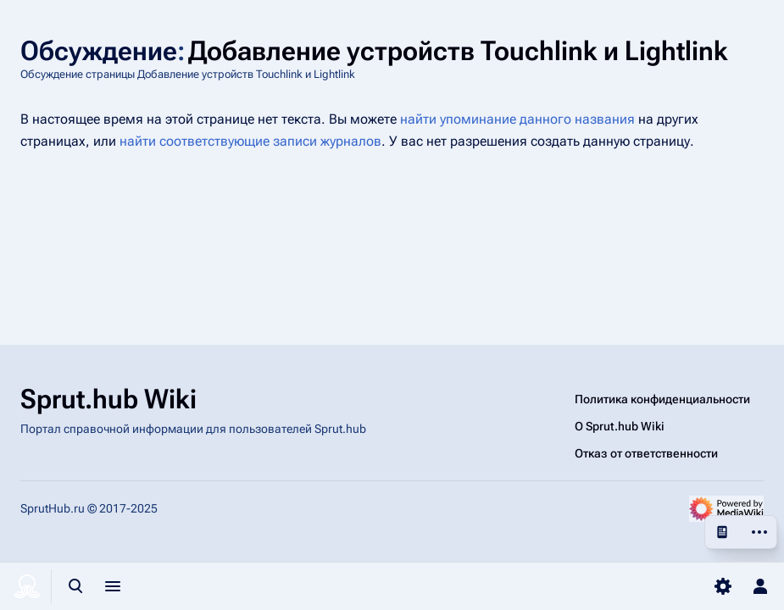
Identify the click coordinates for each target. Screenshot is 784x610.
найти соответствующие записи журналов (250, 141)
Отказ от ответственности (646, 453)
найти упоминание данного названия (517, 119)
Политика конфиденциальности (662, 399)
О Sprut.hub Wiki (619, 426)
